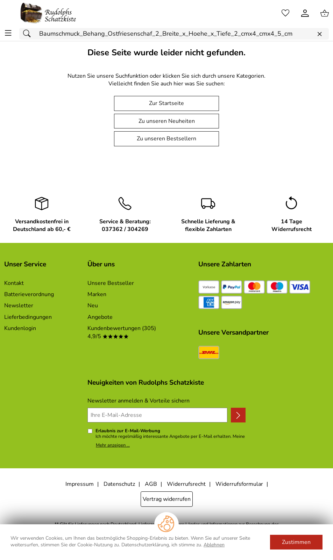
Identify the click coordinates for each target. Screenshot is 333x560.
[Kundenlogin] (305, 13)
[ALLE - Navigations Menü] (8, 33)
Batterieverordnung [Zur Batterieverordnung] (29, 294)
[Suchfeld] (174, 34)
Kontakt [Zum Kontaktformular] (14, 283)
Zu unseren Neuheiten (167, 121)
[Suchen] (29, 34)
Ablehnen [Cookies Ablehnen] (214, 544)
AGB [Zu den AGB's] (151, 484)
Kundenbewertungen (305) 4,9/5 (121, 332)
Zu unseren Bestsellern (166, 138)
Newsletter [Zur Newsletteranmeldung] (18, 305)
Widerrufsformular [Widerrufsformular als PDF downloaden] (239, 484)
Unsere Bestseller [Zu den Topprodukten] (110, 283)
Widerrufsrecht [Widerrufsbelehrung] (186, 484)
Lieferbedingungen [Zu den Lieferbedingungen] (28, 317)
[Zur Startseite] (48, 13)
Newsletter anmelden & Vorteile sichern (138, 401)
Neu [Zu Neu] (92, 305)
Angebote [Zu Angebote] (100, 317)
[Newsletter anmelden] (238, 415)
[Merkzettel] (285, 13)
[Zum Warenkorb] (324, 13)
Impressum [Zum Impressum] (79, 484)
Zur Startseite (166, 103)
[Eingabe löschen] (319, 34)
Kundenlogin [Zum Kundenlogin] (20, 328)
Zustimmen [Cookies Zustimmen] (296, 542)
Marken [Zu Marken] (96, 294)
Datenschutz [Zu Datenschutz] (119, 484)
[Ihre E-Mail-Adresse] (157, 415)
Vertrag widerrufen (167, 499)
